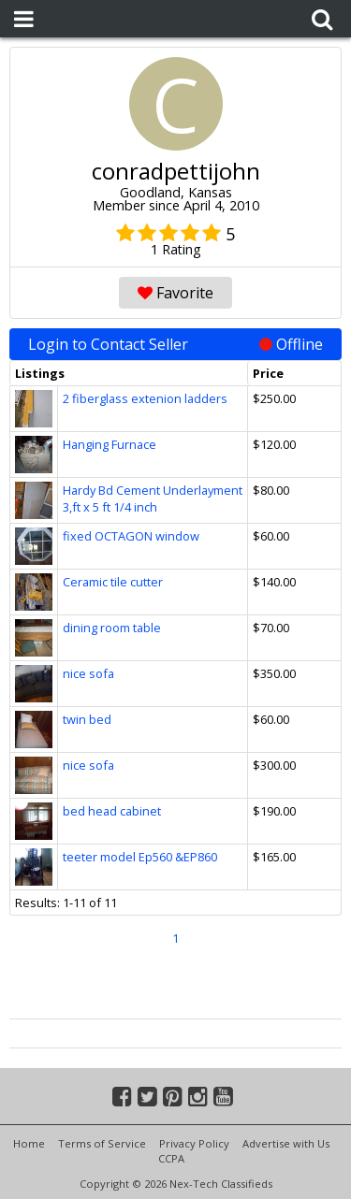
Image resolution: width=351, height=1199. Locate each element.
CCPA (171, 1158)
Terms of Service (102, 1143)
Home (29, 1143)
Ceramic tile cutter (113, 581)
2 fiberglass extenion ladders (145, 398)
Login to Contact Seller (175, 344)
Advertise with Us (285, 1143)
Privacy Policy (194, 1143)
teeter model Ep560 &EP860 (140, 856)
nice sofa (88, 673)
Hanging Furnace (109, 444)
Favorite (175, 292)
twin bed (87, 719)
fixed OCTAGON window (131, 535)
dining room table (112, 627)
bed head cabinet (112, 810)
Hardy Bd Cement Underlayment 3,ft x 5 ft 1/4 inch (152, 498)
